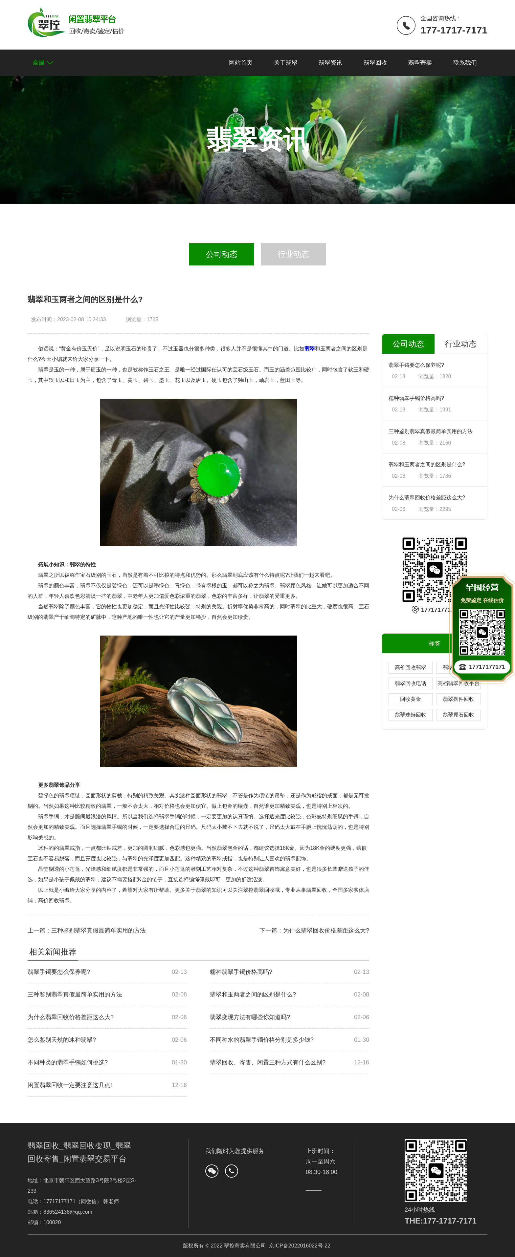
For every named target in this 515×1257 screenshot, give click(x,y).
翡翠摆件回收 (458, 699)
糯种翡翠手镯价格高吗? (241, 972)
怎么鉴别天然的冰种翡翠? (62, 1040)
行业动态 (293, 254)
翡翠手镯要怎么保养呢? (59, 972)
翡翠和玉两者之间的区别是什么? (253, 994)
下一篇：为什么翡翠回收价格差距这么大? (314, 930)
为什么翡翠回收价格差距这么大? (71, 1017)
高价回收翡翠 (410, 667)
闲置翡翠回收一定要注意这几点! (70, 1085)
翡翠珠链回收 (410, 715)
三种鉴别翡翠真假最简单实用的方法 (75, 994)
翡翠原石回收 (458, 715)
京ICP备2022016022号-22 (299, 1245)
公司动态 (221, 254)
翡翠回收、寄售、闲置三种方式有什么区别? (267, 1062)
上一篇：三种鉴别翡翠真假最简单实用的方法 (87, 930)
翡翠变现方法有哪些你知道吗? (250, 1017)
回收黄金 (410, 699)
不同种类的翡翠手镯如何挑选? (68, 1062)
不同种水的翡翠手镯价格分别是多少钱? (262, 1040)
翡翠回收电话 (410, 683)
